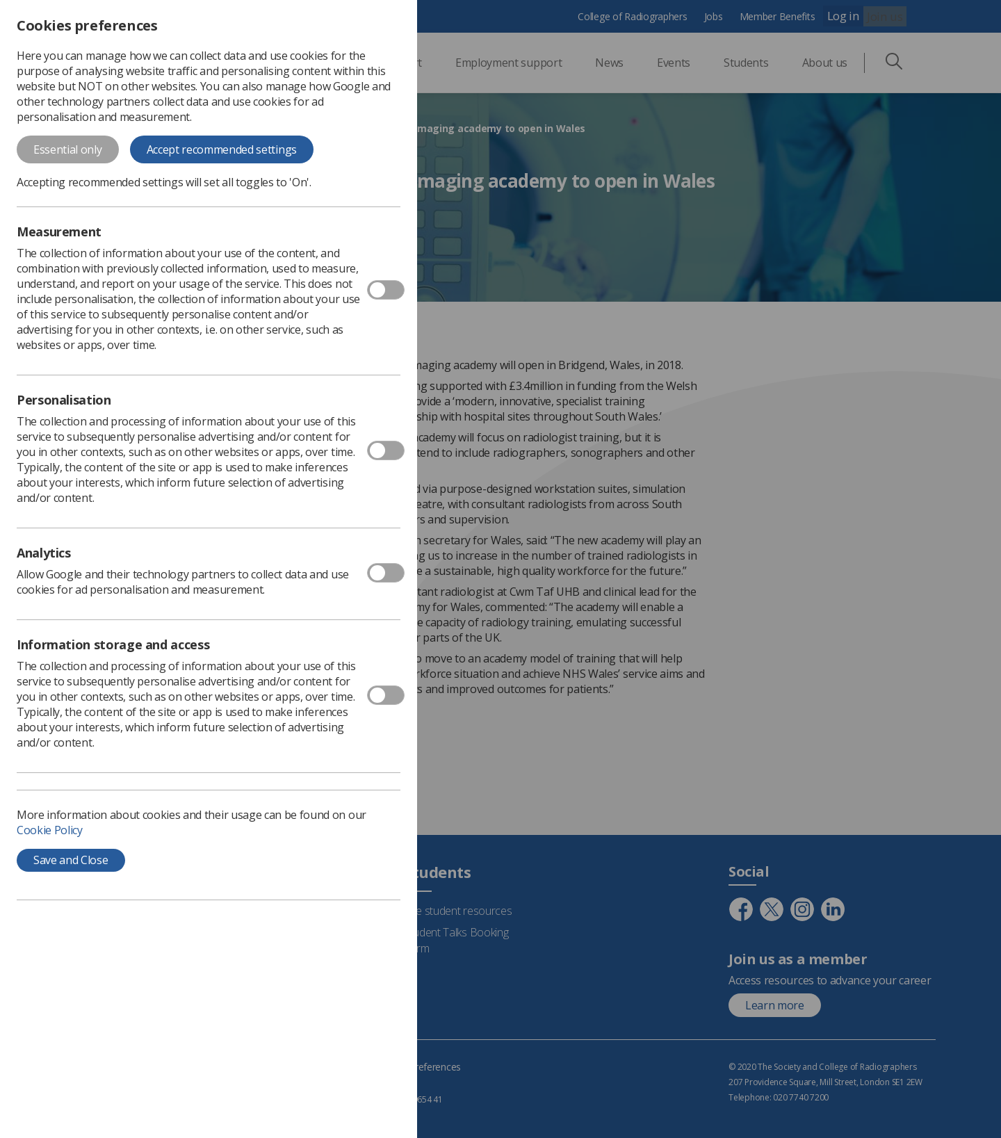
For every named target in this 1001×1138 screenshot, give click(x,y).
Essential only (67, 149)
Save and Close (70, 860)
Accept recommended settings (222, 149)
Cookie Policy (50, 830)
